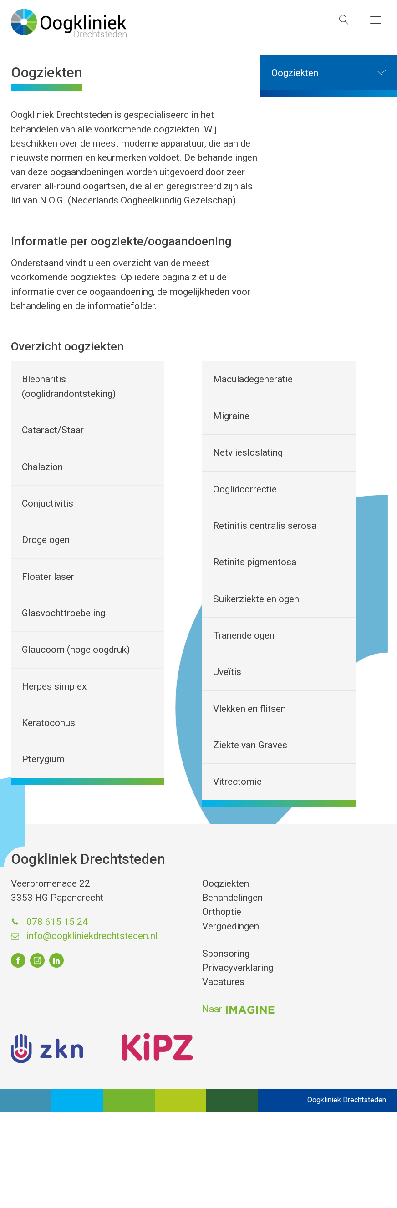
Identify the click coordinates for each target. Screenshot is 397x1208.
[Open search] (343, 20)
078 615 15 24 (57, 921)
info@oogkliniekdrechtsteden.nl (92, 935)
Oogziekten (334, 73)
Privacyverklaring (237, 967)
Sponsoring (225, 953)
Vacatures (223, 981)
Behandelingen (232, 897)
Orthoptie (221, 911)
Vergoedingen (230, 926)
